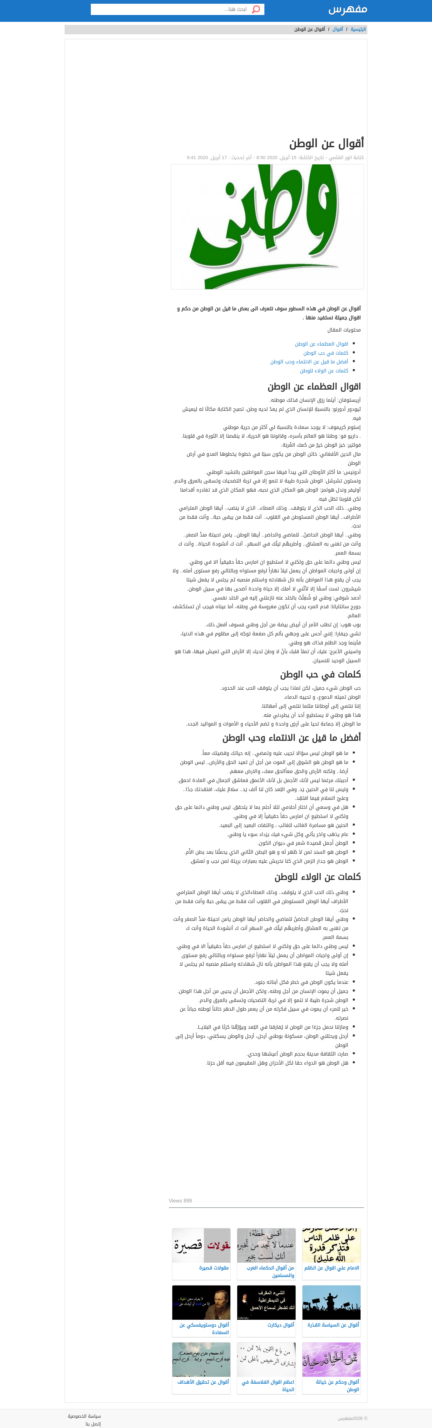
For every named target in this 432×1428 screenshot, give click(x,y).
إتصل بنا (93, 1424)
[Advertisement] (266, 89)
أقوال (337, 29)
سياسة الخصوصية (84, 1416)
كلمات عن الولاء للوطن (324, 371)
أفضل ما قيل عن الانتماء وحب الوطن (309, 362)
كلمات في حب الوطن (325, 353)
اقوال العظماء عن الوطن (321, 344)
